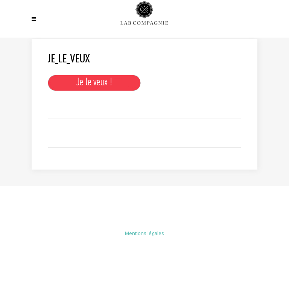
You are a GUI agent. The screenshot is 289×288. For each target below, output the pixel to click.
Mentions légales (144, 233)
